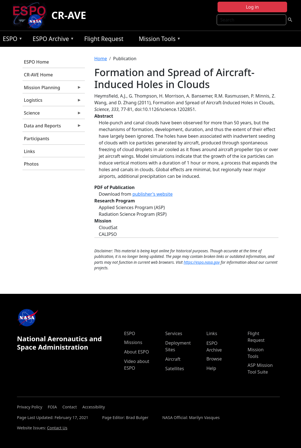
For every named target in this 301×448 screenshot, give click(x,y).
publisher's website (152, 194)
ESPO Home (36, 62)
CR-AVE (68, 15)
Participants (36, 138)
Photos (31, 164)
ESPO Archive (52, 40)
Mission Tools (158, 40)
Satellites (174, 368)
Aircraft (173, 359)
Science (52, 114)
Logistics (52, 101)
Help (211, 368)
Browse (214, 359)
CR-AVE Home (38, 75)
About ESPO (136, 352)
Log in (252, 7)
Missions (133, 342)
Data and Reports (52, 127)
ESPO (11, 40)
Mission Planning (52, 88)
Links (29, 151)
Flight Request (104, 39)
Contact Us (57, 427)
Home (100, 58)
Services (173, 333)
